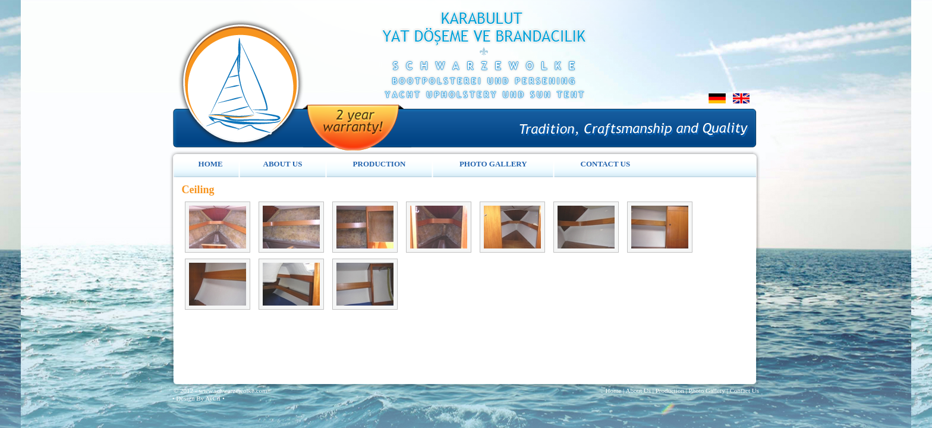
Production (670, 390)
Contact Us (744, 390)
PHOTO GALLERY (493, 163)
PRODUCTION (379, 163)
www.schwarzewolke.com (233, 390)
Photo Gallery (707, 390)
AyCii (213, 398)
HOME (211, 163)
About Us (637, 390)
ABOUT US (283, 163)
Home (613, 390)
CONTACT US (606, 163)
